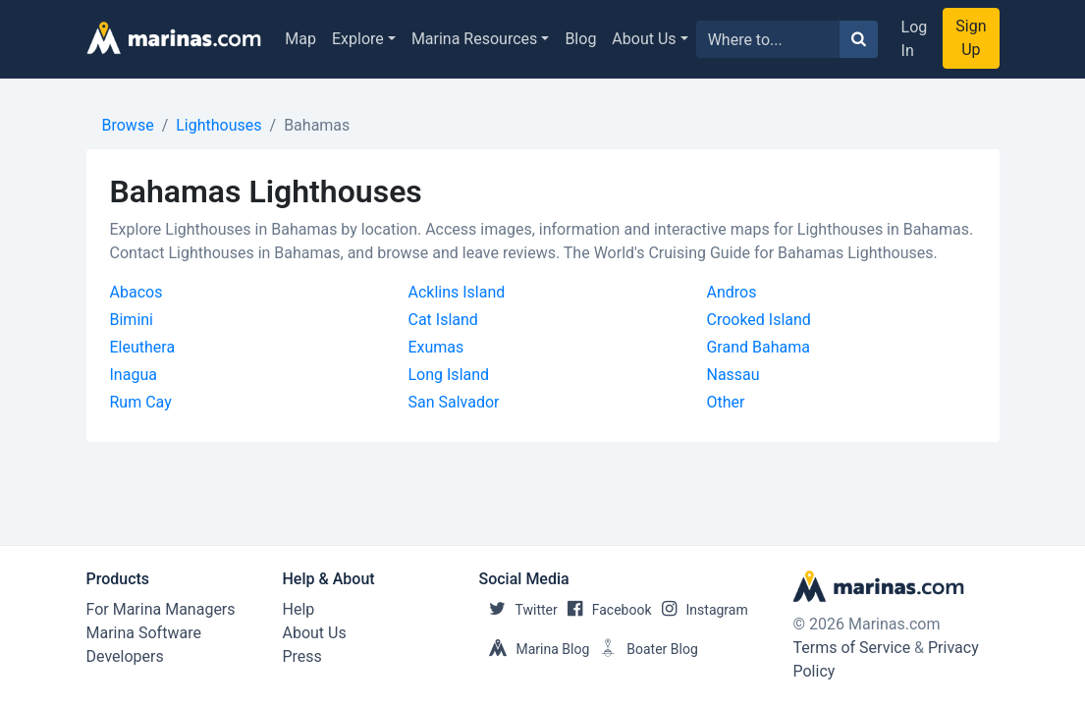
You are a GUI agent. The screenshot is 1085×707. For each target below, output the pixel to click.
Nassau (732, 374)
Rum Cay (141, 402)
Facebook (605, 610)
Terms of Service (851, 647)
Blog (580, 38)
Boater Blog (643, 649)
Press (302, 656)
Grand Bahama (757, 347)
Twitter (518, 610)
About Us (644, 38)
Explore (358, 38)
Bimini (132, 319)
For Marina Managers (161, 609)
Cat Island (442, 319)
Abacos (136, 292)
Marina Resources (474, 38)
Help (299, 609)
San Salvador (453, 402)
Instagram (700, 610)
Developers (125, 656)
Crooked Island (758, 319)
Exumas (435, 347)
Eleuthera (143, 347)
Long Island (448, 374)
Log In (914, 39)
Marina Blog (534, 649)
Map (300, 38)
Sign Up (970, 38)
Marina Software (143, 633)
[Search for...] (768, 39)
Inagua (133, 374)
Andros (731, 292)
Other (725, 402)
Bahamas (317, 125)
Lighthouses (218, 125)
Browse (128, 125)
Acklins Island (456, 292)
